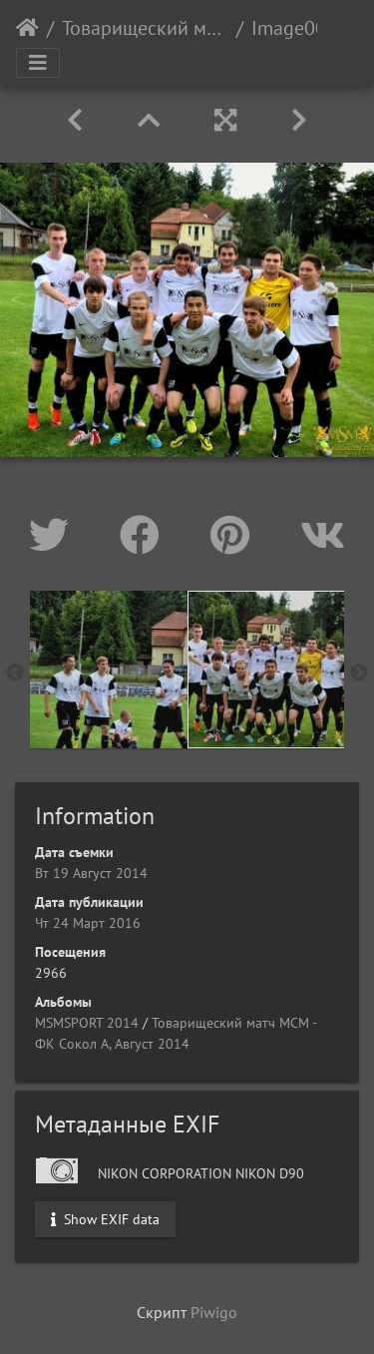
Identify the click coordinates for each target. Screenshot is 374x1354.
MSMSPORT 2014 (87, 1023)
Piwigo (213, 1312)
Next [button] (359, 673)
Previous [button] (15, 673)
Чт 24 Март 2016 (88, 923)
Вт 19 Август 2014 (91, 873)
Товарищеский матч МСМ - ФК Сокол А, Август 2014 (145, 28)
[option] (108, 669)
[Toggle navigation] (38, 63)
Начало (27, 28)
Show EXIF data (105, 1219)
